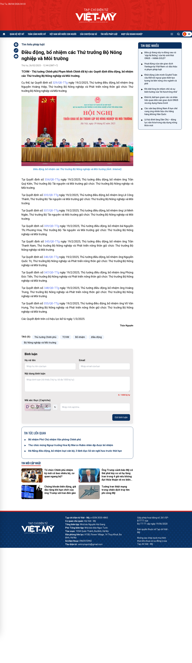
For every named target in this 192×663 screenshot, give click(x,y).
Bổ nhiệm (80, 337)
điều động (96, 337)
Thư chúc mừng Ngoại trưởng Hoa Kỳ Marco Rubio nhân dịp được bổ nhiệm (70, 445)
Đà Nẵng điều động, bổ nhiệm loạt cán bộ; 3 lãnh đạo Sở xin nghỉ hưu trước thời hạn (75, 450)
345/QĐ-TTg (52, 241)
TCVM (65, 337)
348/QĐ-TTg (51, 287)
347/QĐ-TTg (51, 272)
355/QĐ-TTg (51, 303)
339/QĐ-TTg (51, 226)
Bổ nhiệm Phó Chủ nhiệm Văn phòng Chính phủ (54, 439)
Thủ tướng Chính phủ (45, 337)
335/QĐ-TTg (50, 195)
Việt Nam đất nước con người (63, 34)
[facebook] (16, 44)
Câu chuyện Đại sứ (88, 34)
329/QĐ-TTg (60, 82)
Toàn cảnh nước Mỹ (37, 34)
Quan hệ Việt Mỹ (17, 34)
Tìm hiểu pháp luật (109, 34)
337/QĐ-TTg (51, 210)
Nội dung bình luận (35, 373)
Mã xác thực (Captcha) (37, 400)
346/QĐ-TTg (51, 257)
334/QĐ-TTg (52, 179)
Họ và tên (30, 360)
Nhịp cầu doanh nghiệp (131, 34)
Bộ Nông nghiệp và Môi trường (40, 342)
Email (82, 360)
